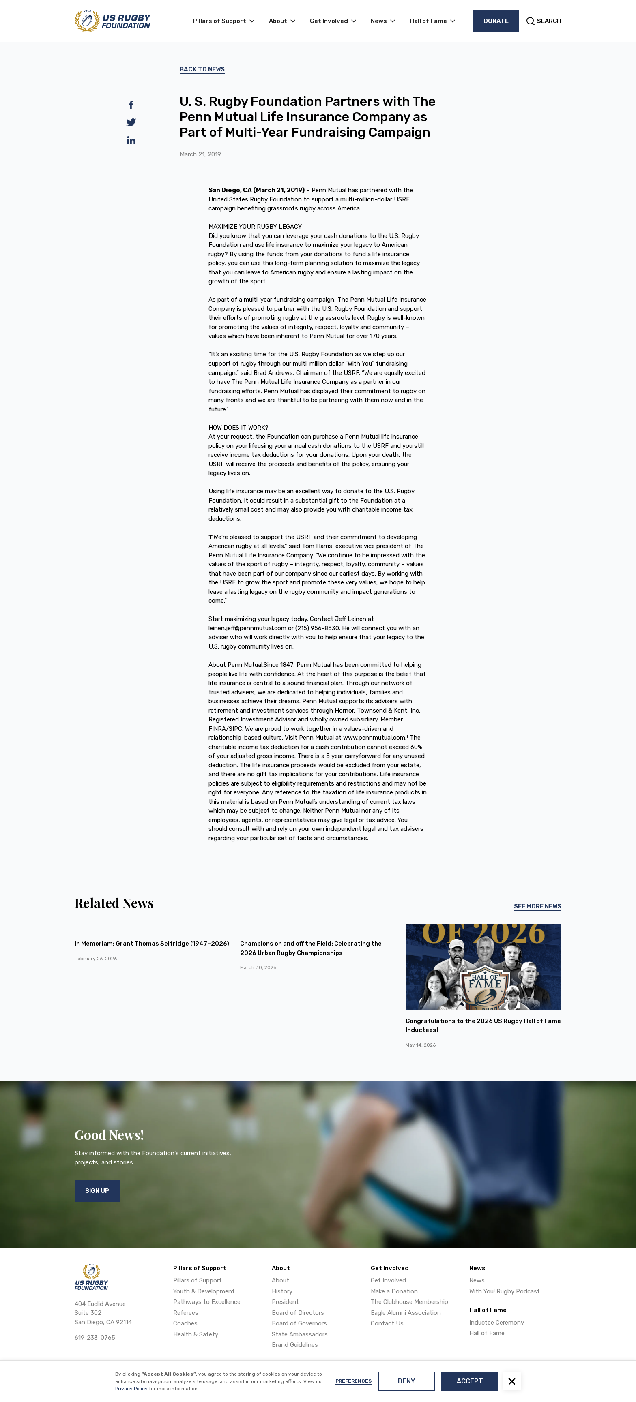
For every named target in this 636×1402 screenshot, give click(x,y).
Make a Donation (394, 1291)
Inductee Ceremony (496, 1322)
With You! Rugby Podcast (504, 1291)
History (282, 1291)
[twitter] (131, 122)
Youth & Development (204, 1291)
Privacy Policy (131, 1388)
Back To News (202, 69)
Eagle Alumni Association (406, 1312)
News (477, 1280)
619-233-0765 (95, 1337)
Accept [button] (470, 1381)
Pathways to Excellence (207, 1302)
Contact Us (387, 1323)
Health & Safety (195, 1334)
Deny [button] (406, 1381)
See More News (537, 906)
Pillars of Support (197, 1280)
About (280, 1280)
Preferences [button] (353, 1381)
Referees (185, 1312)
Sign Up (97, 1190)
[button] (512, 1381)
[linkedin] (131, 140)
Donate (496, 21)
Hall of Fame (487, 1333)
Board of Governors (299, 1323)
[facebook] (131, 104)
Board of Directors (298, 1312)
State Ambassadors (300, 1334)
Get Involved (388, 1280)
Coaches (185, 1323)
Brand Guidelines (295, 1344)
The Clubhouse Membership (409, 1302)
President (285, 1302)
